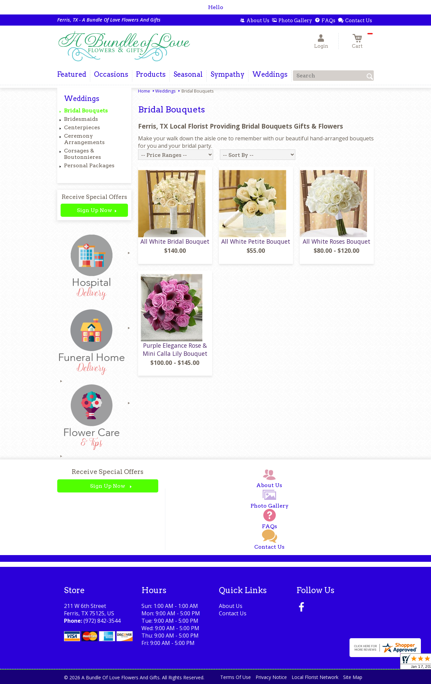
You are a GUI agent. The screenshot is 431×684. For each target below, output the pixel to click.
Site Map (352, 677)
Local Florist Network (315, 677)
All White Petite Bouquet (255, 241)
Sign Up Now (94, 210)
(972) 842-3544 (102, 620)
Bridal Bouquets (86, 110)
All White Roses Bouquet (336, 241)
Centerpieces (82, 127)
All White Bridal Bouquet (174, 241)
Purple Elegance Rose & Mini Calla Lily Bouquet (175, 349)
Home (144, 91)
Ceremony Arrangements (84, 139)
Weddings (165, 91)
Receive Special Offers (94, 196)
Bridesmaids (81, 119)
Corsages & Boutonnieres (82, 153)
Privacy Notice (271, 677)
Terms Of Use (235, 677)
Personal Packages (89, 165)
